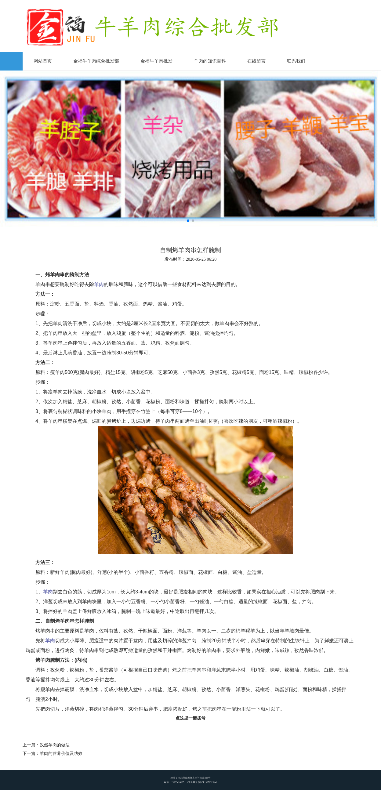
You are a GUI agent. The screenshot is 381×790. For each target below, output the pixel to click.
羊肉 (48, 591)
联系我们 (296, 61)
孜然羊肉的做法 (55, 745)
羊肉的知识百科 (210, 61)
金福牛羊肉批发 (156, 61)
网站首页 (43, 61)
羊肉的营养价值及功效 (61, 753)
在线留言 (256, 61)
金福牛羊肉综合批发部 (96, 61)
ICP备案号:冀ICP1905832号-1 (197, 781)
